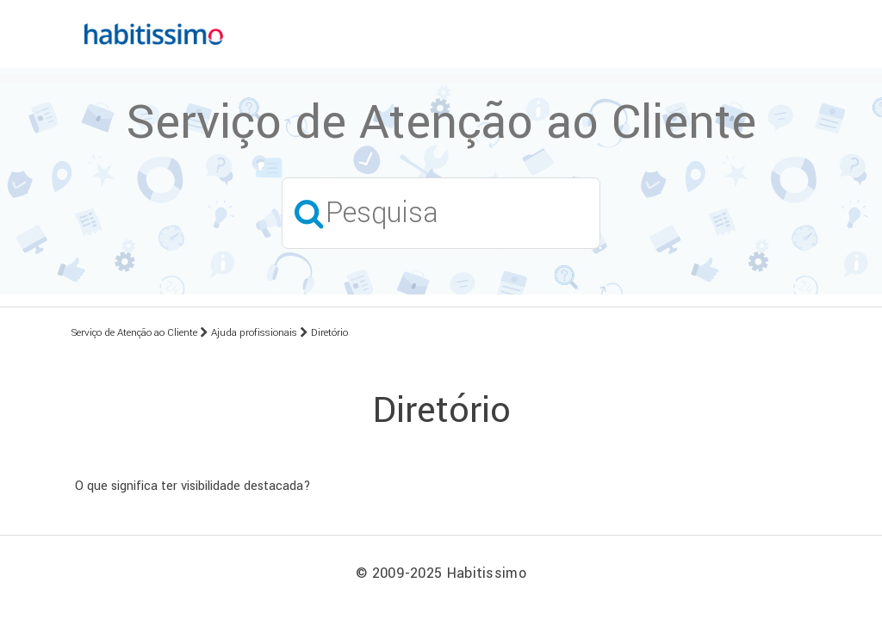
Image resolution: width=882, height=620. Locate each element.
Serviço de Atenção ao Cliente (134, 333)
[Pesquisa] (441, 213)
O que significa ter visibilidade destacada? (193, 486)
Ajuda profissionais (254, 333)
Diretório (329, 333)
